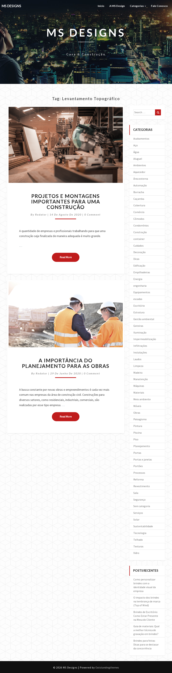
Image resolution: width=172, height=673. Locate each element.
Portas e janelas (142, 459)
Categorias (138, 5)
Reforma (138, 479)
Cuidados (138, 245)
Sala (135, 493)
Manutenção (140, 379)
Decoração (139, 252)
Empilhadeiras (141, 272)
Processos (139, 472)
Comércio (138, 212)
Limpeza (138, 366)
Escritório (139, 305)
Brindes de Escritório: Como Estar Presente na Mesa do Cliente (145, 615)
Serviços (138, 512)
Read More (69, 257)
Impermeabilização (144, 339)
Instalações (140, 352)
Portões (138, 466)
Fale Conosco (159, 5)
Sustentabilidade (143, 526)
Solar (136, 519)
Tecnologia (139, 533)
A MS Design (117, 5)
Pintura (137, 426)
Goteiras (138, 325)
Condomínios (141, 225)
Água (136, 152)
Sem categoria (141, 506)
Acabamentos (141, 138)
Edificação (139, 265)
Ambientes (139, 165)
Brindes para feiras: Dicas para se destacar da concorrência (146, 644)
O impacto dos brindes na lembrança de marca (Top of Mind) (146, 601)
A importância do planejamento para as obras (65, 363)
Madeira (137, 372)
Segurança (139, 499)
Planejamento (141, 446)
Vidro (136, 553)
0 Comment (92, 214)
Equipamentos (141, 292)
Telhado (138, 539)
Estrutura (138, 312)
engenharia (139, 285)
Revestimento (141, 486)
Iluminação (139, 332)
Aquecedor (139, 172)
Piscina (137, 432)
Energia (137, 279)
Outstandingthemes (107, 667)
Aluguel (137, 158)
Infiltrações (140, 345)
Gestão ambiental (143, 319)
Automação (140, 185)
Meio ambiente (142, 399)
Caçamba (138, 198)
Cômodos (138, 218)
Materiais (138, 392)
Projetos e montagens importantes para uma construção (65, 201)
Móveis (137, 406)
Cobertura (139, 205)
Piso (135, 439)
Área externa (140, 178)
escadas (137, 299)
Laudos (137, 359)
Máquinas (138, 385)
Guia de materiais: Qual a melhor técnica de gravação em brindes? (146, 630)
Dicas (136, 259)
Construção (140, 232)
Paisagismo (140, 419)
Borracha (138, 192)
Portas (137, 452)
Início (101, 5)
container (139, 239)
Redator (41, 214)
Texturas (138, 546)
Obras (136, 412)
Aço (135, 145)
